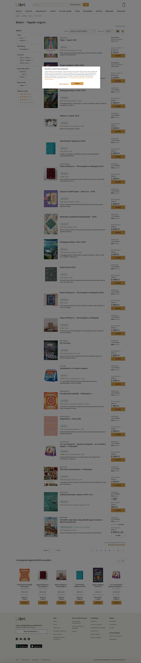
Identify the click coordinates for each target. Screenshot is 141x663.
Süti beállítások (64, 84)
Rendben (77, 83)
